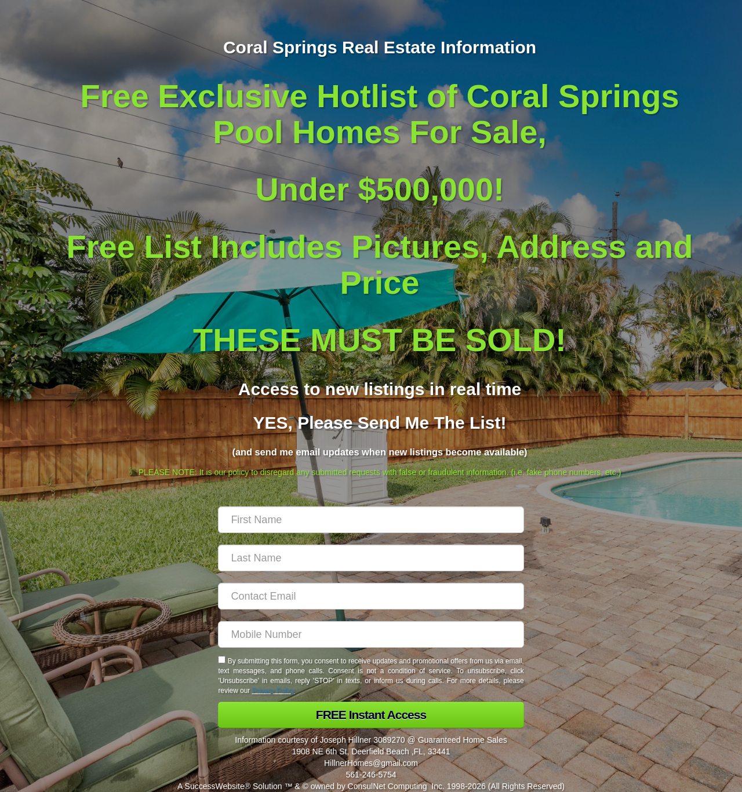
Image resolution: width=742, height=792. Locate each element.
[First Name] (370, 519)
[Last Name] (370, 558)
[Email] (370, 596)
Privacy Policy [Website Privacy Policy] (273, 691)
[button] (370, 715)
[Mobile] (370, 634)
